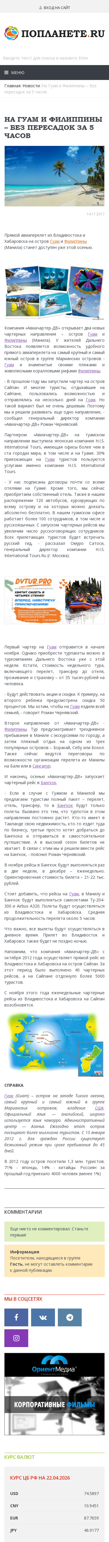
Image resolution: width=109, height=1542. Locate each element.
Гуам (55, 241)
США (99, 1108)
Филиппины (75, 241)
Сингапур (42, 766)
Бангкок (48, 782)
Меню (17, 72)
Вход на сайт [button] (54, 8)
